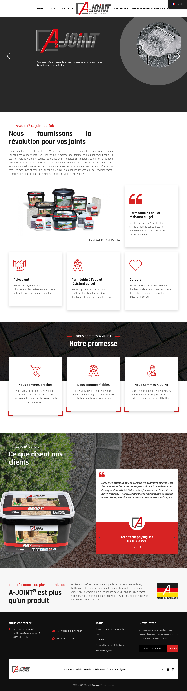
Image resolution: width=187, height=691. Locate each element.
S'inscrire (172, 648)
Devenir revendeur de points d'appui (155, 8)
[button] (136, 548)
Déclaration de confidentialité (110, 645)
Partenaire (121, 8)
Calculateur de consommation (110, 629)
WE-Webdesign (107, 685)
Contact (52, 8)
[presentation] (99, 538)
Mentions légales (104, 650)
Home (40, 8)
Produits (67, 8)
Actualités (101, 639)
